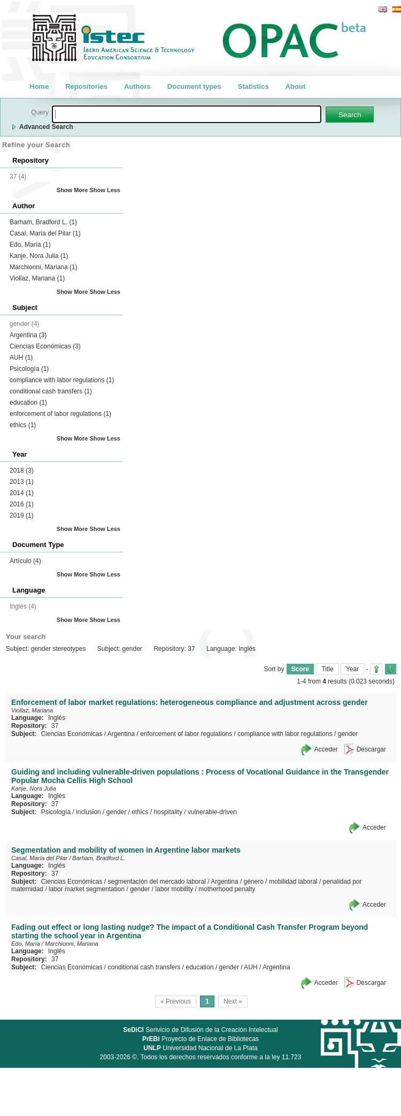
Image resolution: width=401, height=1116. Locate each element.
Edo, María (30, 244)
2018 (22, 470)
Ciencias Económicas (45, 346)
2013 (22, 481)
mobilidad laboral (293, 881)
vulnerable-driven (212, 812)
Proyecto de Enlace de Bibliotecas (200, 1039)
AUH (21, 357)
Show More (72, 190)
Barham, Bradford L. (43, 222)
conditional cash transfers (51, 391)
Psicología (29, 369)
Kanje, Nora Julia (39, 256)
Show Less (105, 190)
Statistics (253, 86)
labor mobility (175, 889)
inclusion (88, 812)
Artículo (25, 561)
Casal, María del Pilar (45, 233)
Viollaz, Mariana (37, 278)
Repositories (86, 86)
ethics (23, 425)
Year (352, 669)
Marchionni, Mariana (44, 267)
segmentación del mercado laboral (156, 881)
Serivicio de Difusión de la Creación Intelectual (200, 1030)
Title (327, 669)
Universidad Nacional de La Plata (200, 1048)
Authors (137, 86)
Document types (194, 86)
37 (54, 726)
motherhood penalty (226, 889)
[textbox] (186, 114)
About (296, 86)
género (254, 881)
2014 (22, 493)
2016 (22, 504)
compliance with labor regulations (62, 380)
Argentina (28, 335)
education (28, 402)
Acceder (326, 749)
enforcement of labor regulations (60, 413)
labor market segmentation (87, 889)
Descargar (371, 749)
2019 (22, 515)
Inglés (56, 718)
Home (39, 86)
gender (348, 734)
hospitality (168, 812)
